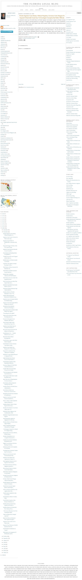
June (4, 544)
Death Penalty (3, 61)
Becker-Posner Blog (70, 195)
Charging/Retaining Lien (6, 53)
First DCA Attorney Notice (71, 96)
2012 (3, 221)
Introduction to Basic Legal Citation (73, 245)
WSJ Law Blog (69, 185)
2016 (3, 213)
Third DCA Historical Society (72, 263)
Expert (2, 81)
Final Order (3, 88)
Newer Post (21, 84)
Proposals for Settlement (6, 138)
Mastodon (41, 8)
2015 (3, 215)
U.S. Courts (68, 37)
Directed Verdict (4, 67)
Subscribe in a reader (5, 25)
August (5, 540)
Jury (1, 109)
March (4, 550)
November (5, 231)
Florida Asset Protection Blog (72, 73)
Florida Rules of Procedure (71, 217)
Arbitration (3, 44)
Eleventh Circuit (4, 74)
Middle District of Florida (71, 33)
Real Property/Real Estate (6, 139)
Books (2, 49)
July (4, 542)
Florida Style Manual (70, 241)
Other (2, 127)
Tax (1, 166)
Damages (2, 60)
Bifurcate (2, 47)
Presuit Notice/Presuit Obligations (8, 132)
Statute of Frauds (4, 161)
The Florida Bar (69, 50)
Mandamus (3, 115)
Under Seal (3, 171)
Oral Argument (4, 125)
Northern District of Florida (72, 35)
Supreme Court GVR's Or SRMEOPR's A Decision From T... (10, 242)
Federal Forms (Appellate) (71, 126)
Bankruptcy (3, 45)
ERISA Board (69, 187)
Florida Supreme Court (5, 92)
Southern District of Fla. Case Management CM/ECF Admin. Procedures (73, 168)
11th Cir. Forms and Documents (72, 135)
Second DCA (3, 150)
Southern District (4, 154)
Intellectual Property (5, 102)
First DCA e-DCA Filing (71, 98)
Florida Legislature (70, 222)
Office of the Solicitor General (72, 238)
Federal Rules (69, 123)
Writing (2, 175)
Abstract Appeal (69, 66)
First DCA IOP (69, 94)
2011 (3, 224)
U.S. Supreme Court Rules (71, 128)
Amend (2, 38)
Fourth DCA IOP (69, 106)
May (4, 546)
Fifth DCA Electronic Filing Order (73, 115)
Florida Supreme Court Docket (72, 40)
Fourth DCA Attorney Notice (72, 108)
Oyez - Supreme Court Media (72, 203)
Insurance (3, 101)
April (4, 548)
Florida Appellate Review (71, 64)
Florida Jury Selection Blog (71, 78)
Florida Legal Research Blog (72, 234)
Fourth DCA (3, 95)
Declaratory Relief (4, 63)
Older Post (63, 84)
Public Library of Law (70, 239)
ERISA (2, 77)
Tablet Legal (68, 194)
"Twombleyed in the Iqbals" (9, 313)
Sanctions (3, 147)
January (5, 552)
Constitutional (3, 56)
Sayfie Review (69, 80)
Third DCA (3, 168)
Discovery (3, 70)
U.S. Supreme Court (70, 19)
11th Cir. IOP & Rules (70, 130)
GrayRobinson (4, 97)
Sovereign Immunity (5, 155)
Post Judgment (4, 130)
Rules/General (3, 145)
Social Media (3, 152)
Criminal (2, 58)
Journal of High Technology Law (73, 197)
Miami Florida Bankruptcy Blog (72, 68)
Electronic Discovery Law (71, 190)
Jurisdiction (3, 108)
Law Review (3, 111)
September (5, 538)
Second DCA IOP (69, 99)
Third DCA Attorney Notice (72, 103)
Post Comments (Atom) (29, 87)
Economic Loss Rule (5, 72)
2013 (3, 219)
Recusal (2, 141)
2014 (3, 217)
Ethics (2, 79)
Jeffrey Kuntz (11, 13)
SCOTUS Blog (69, 176)
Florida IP (68, 57)
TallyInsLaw (68, 55)
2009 (3, 228)
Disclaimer (3, 69)
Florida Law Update (70, 54)
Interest (2, 104)
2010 (3, 226)
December (5, 229)
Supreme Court (4, 164)
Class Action (3, 54)
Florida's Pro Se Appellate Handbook (73, 232)
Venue (2, 173)
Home (42, 84)
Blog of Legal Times (70, 201)
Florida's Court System (71, 39)
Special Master (4, 157)
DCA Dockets (69, 42)
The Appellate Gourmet (71, 74)
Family (2, 83)
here (22, 31)
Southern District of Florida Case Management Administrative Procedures (73, 160)
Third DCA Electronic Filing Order (73, 105)
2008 (3, 555)
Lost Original (3, 113)
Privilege (2, 134)
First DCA (3, 90)
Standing (2, 159)
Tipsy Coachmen (4, 170)
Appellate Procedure (5, 40)
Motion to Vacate (4, 118)
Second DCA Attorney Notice (72, 101)
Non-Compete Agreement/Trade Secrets (9, 122)
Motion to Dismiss (4, 117)
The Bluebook (69, 243)
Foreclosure (3, 93)
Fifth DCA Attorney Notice (71, 113)
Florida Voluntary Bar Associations (73, 52)
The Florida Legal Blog (41, 4)
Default (2, 65)
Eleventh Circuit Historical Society (73, 261)
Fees (1, 85)
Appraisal (3, 42)
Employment (3, 76)
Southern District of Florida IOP (72, 157)
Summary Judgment (5, 163)
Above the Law (69, 199)
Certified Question (4, 51)
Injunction (3, 99)
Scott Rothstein (4, 148)
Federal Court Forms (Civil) (72, 125)
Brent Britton (69, 59)
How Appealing (69, 178)
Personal (2, 129)
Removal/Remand (4, 143)
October (5, 536)
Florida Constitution (70, 214)
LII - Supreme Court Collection (72, 236)
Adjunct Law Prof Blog (71, 192)
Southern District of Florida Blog (73, 76)
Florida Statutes (69, 215)
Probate (2, 136)
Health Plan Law (69, 188)
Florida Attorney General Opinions (73, 224)
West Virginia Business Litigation (73, 183)
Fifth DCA (3, 86)
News (2, 120)
